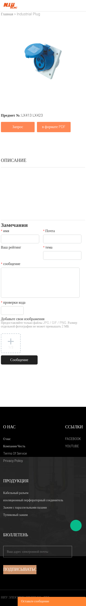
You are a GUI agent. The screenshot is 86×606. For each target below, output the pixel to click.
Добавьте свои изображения (39, 323)
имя (5, 231)
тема (48, 248)
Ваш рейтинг (11, 248)
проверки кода (13, 303)
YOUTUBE (72, 446)
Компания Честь (14, 446)
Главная (7, 14)
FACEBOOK (73, 439)
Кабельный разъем (15, 493)
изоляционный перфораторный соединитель (33, 500)
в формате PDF (53, 127)
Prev (7, 61)
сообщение (10, 264)
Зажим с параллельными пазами (25, 507)
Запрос (17, 127)
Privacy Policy (13, 461)
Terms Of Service (15, 453)
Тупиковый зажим (15, 514)
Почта (49, 231)
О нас (7, 439)
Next (79, 61)
